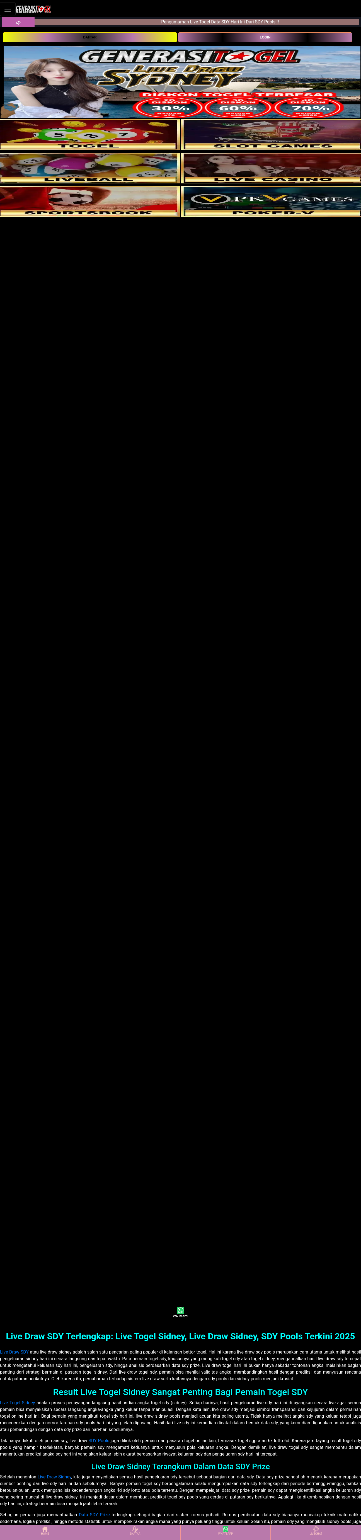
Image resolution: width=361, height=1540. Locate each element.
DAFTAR (89, 37)
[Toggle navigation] (8, 9)
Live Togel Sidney (17, 1402)
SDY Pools (99, 1440)
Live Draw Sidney (54, 1477)
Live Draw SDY (14, 1352)
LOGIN (265, 37)
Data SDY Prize (94, 1514)
